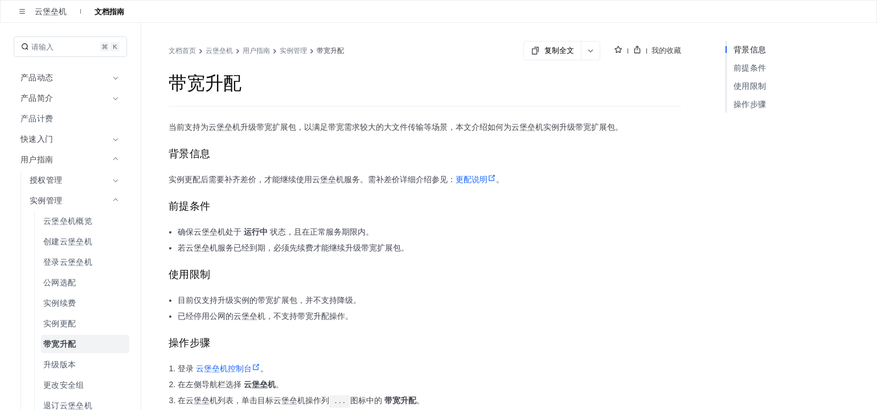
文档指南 (109, 11)
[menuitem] (71, 118)
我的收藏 (666, 50)
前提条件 (749, 67)
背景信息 (749, 49)
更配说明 (476, 179)
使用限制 (749, 86)
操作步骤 (749, 104)
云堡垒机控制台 (228, 368)
